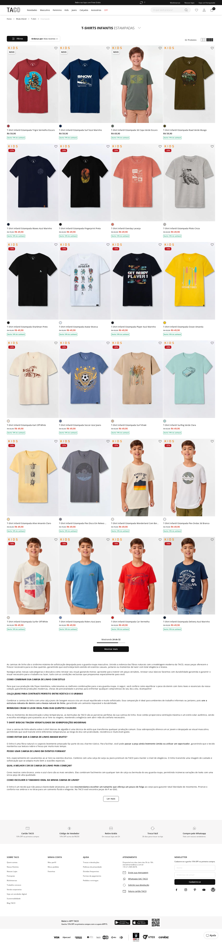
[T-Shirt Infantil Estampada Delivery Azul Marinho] (189, 582)
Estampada (45, 19)
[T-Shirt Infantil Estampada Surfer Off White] (33, 582)
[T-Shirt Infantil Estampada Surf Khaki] (137, 385)
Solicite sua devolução (138, 885)
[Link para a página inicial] (9, 19)
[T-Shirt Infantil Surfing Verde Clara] (189, 385)
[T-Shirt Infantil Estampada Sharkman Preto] (33, 287)
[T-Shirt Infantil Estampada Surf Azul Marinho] (85, 91)
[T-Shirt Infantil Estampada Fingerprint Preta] (85, 189)
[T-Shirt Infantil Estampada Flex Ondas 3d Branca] (189, 484)
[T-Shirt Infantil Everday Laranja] (137, 189)
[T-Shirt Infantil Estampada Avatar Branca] (85, 287)
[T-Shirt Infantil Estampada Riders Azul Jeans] (85, 582)
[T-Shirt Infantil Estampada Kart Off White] (33, 385)
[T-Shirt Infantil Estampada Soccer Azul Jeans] (85, 385)
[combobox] (171, 10)
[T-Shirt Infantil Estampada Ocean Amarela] (189, 287)
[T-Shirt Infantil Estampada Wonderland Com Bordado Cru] (137, 484)
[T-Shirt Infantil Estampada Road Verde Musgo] (189, 91)
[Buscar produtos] (187, 10)
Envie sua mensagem (138, 872)
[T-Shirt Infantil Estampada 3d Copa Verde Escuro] (137, 91)
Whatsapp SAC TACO (138, 879)
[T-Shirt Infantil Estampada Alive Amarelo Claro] (33, 484)
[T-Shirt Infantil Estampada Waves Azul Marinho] (33, 189)
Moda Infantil (21, 19)
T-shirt (33, 19)
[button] (27, 832)
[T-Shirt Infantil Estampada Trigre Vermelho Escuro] (33, 91)
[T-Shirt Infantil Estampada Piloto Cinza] (189, 189)
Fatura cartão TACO (137, 891)
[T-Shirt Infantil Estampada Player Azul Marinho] (137, 287)
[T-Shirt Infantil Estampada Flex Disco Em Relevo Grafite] (85, 484)
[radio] (203, 40)
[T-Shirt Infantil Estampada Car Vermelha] (137, 582)
